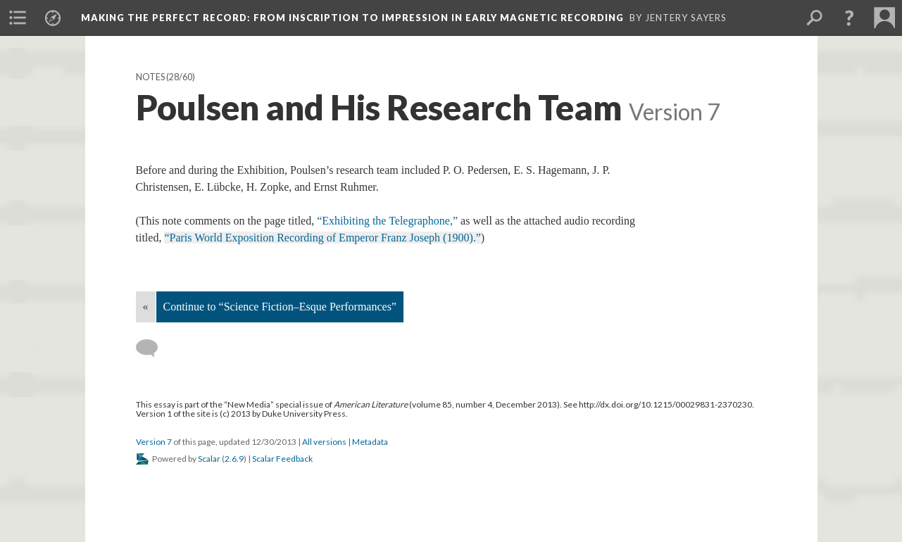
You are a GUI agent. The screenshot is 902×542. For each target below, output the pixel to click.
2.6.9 (234, 458)
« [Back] (146, 307)
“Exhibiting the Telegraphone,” (387, 221)
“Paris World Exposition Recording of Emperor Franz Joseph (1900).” (322, 238)
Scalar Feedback (282, 458)
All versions (324, 441)
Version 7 (154, 441)
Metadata (370, 441)
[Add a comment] (153, 348)
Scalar (209, 458)
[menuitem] (17, 17)
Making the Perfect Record (352, 17)
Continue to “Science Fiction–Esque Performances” (279, 307)
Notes (150, 77)
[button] (849, 17)
